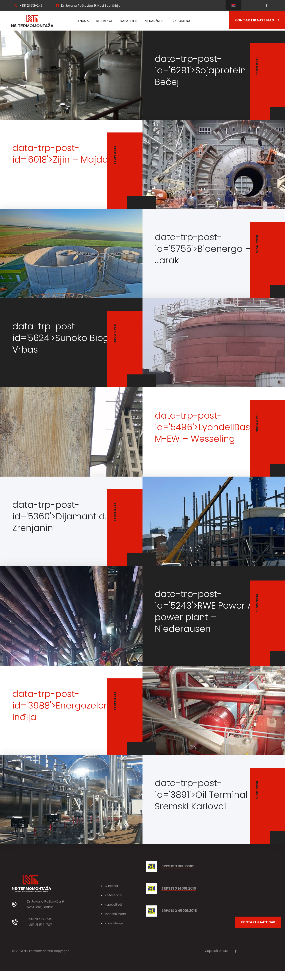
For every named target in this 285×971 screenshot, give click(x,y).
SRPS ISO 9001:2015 (177, 866)
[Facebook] (236, 951)
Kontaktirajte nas (257, 20)
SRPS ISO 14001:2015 (178, 888)
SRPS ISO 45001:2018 (179, 911)
